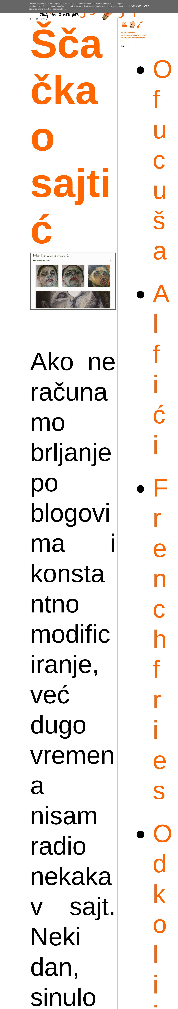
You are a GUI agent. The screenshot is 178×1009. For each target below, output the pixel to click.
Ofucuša (162, 160)
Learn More (135, 6)
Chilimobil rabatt (128, 33)
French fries (160, 639)
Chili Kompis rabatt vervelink (133, 35)
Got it (146, 6)
